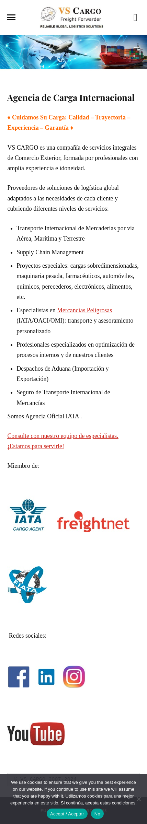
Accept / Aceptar (67, 813)
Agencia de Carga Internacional (71, 97)
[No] (138, 799)
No (97, 813)
